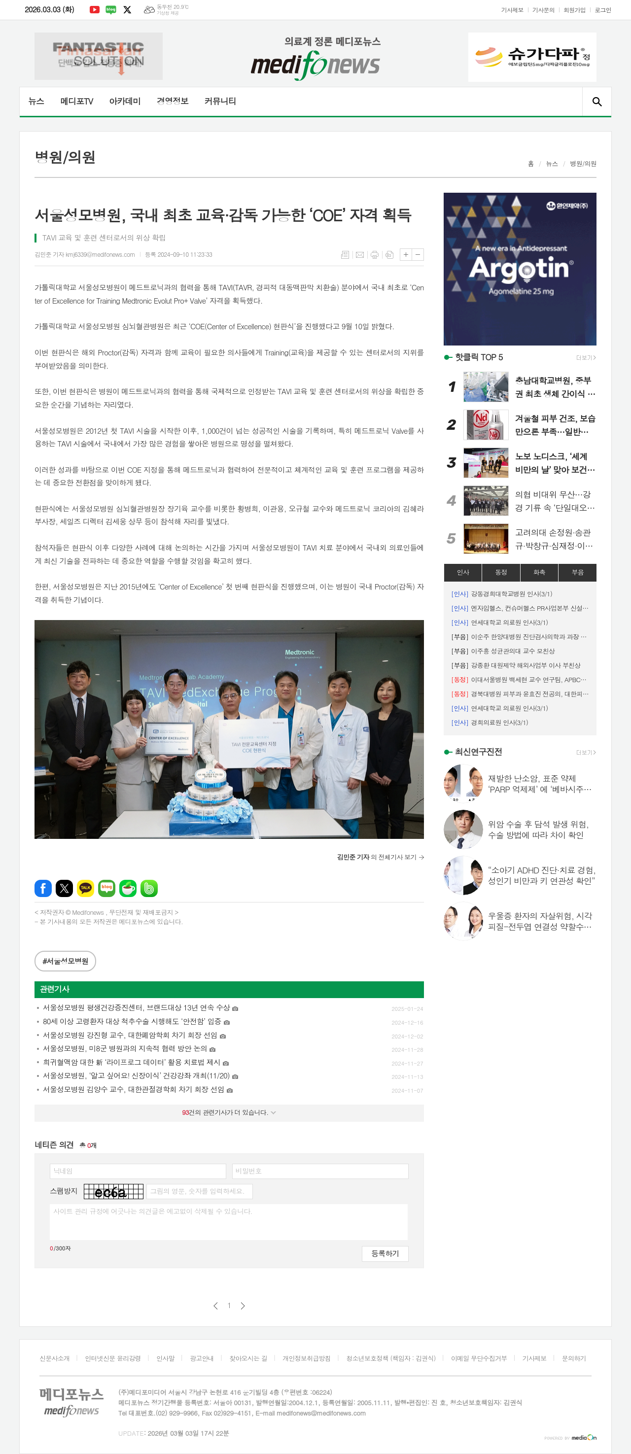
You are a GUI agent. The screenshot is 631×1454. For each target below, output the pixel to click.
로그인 (603, 9)
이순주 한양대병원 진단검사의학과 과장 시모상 (520, 636)
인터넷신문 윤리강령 (113, 1358)
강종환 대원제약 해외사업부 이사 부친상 (516, 665)
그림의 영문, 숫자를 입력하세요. (197, 1190)
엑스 (127, 9)
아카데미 (124, 101)
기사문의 (543, 9)
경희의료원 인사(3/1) (489, 722)
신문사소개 (54, 1358)
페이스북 (43, 888)
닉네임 (62, 1170)
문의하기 (574, 1358)
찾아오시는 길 (248, 1358)
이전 (215, 1306)
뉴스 (36, 101)
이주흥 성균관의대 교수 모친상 (503, 651)
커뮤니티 (220, 101)
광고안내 (202, 1358)
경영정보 (172, 101)
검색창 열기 (596, 101)
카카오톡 (85, 888)
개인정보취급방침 (306, 1358)
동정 (501, 572)
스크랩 (389, 255)
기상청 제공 (168, 13)
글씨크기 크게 (406, 254)
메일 (360, 255)
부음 (577, 572)
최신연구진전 (478, 752)
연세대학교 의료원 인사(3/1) (499, 622)
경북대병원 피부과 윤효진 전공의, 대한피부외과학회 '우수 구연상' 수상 (520, 693)
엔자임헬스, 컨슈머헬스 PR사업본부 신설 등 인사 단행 (520, 608)
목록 (345, 255)
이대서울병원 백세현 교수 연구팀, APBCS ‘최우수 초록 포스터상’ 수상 (520, 679)
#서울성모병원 (65, 961)
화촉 (539, 572)
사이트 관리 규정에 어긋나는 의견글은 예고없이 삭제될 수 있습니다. (152, 1211)
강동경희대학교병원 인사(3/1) (501, 593)
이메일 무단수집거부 (479, 1358)
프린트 (375, 255)
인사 (463, 572)
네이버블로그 (111, 9)
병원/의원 (583, 163)
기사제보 (512, 9)
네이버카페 (128, 888)
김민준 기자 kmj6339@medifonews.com (85, 254)
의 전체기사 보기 (377, 857)
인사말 (165, 1358)
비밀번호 (249, 1170)
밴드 (149, 888)
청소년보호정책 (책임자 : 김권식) (390, 1358)
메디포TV (76, 101)
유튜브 (94, 9)
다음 (242, 1306)
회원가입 (574, 9)
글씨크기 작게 (418, 254)
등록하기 (385, 1253)
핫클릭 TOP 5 (479, 357)
